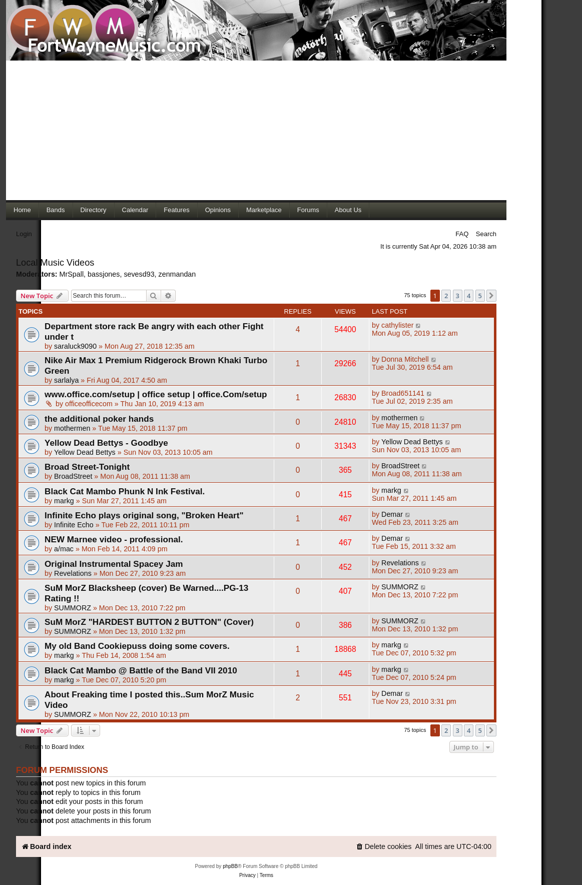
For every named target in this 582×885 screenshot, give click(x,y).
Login (24, 234)
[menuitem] (384, 846)
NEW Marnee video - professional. (114, 539)
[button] (491, 296)
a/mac (64, 549)
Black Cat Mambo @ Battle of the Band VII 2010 (141, 670)
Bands (56, 210)
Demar (392, 514)
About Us (348, 210)
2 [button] (446, 295)
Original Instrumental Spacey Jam (114, 564)
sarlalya (66, 380)
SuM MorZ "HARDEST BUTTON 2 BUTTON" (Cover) (149, 622)
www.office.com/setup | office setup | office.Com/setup (156, 394)
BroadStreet (73, 476)
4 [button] (468, 295)
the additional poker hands (99, 419)
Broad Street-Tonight (87, 467)
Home (22, 210)
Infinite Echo (74, 525)
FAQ (461, 234)
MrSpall (72, 274)
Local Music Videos (55, 263)
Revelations (73, 573)
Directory (94, 210)
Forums (308, 210)
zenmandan (177, 274)
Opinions (218, 210)
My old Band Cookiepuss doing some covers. (137, 646)
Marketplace (264, 210)
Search (486, 234)
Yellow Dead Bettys (85, 452)
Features (176, 210)
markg (64, 501)
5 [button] (480, 295)
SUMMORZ (72, 608)
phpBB (230, 866)
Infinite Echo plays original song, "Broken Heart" (144, 515)
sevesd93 (139, 274)
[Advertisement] (256, 130)
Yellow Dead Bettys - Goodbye (106, 443)
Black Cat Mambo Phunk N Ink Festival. (125, 491)
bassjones (104, 274)
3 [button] (457, 295)
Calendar (135, 210)
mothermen (72, 428)
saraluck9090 (75, 346)
